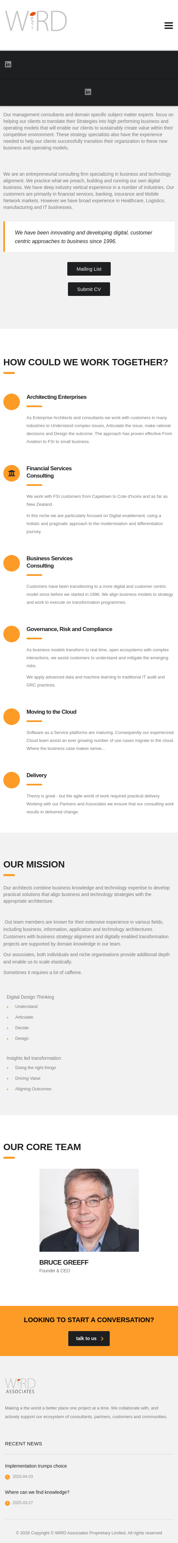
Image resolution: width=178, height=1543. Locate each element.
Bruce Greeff (64, 1262)
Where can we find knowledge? (37, 1492)
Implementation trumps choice (36, 1466)
